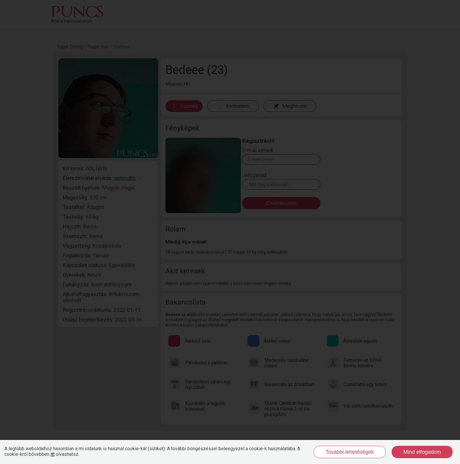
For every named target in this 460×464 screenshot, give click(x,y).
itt (52, 454)
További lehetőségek (350, 452)
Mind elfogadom (422, 452)
